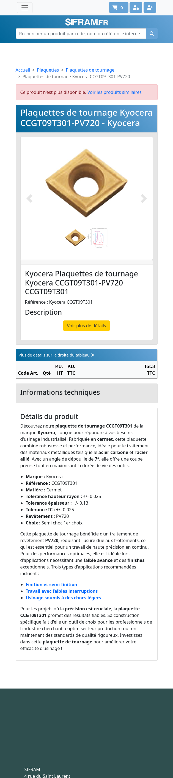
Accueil (23, 70)
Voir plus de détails (86, 326)
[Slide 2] (97, 238)
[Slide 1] (75, 238)
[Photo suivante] (143, 198)
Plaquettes (48, 70)
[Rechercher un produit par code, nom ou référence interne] (81, 33)
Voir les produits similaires (114, 92)
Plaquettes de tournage (90, 70)
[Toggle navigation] (24, 7)
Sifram (87, 22)
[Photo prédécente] (29, 198)
